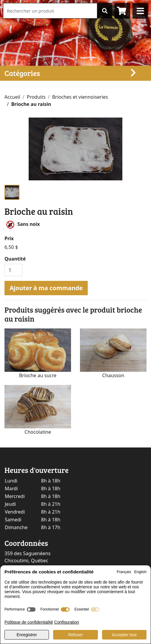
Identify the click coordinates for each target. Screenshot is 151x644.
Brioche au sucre (37, 375)
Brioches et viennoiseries (80, 97)
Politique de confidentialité (28, 622)
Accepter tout (124, 634)
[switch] (31, 609)
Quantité (15, 258)
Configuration (66, 622)
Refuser (75, 634)
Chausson (113, 375)
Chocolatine (37, 432)
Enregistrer (26, 634)
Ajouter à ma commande (46, 288)
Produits (36, 97)
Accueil (12, 97)
